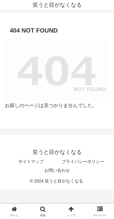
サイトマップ (31, 161)
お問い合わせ (57, 170)
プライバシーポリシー (83, 161)
